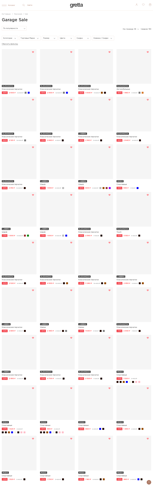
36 (135, 29)
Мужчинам (18, 14)
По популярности (10, 28)
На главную (6, 14)
